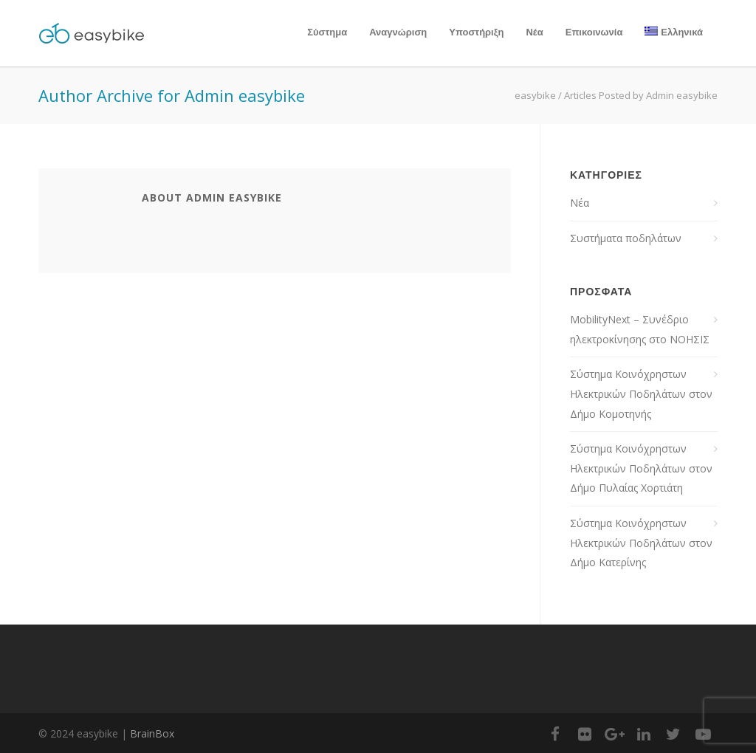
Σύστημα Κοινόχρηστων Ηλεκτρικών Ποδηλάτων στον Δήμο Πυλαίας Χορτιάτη (641, 468)
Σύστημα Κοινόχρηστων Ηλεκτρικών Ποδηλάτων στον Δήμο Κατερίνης (641, 542)
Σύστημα (327, 32)
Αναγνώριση (398, 32)
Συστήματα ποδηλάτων (625, 238)
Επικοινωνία (594, 32)
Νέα (534, 32)
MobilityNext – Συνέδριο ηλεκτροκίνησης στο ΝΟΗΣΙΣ (639, 329)
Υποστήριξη (476, 32)
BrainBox (152, 733)
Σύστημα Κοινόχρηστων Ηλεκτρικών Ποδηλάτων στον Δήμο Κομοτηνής (641, 393)
